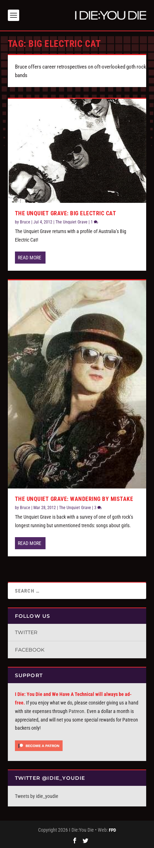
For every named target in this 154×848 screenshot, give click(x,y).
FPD (112, 830)
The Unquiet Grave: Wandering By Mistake (74, 499)
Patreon (76, 711)
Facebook (29, 650)
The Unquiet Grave (71, 222)
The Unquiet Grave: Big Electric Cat (65, 213)
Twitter (26, 632)
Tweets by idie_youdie (36, 796)
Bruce (25, 222)
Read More (29, 257)
